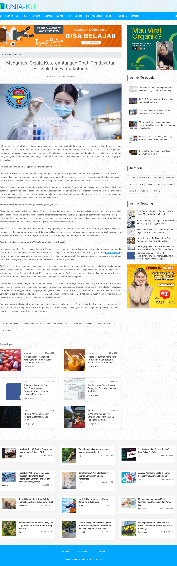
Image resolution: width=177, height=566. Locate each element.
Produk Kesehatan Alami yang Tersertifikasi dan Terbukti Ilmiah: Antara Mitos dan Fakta (102, 360)
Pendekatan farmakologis (57, 324)
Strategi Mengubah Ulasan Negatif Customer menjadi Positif (36, 417)
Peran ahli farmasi (105, 324)
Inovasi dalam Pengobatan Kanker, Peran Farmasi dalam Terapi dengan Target (38, 360)
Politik (69, 16)
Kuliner (59, 16)
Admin (73, 77)
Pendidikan (121, 16)
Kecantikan (48, 16)
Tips (86, 16)
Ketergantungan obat (11, 324)
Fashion (9, 16)
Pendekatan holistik (33, 324)
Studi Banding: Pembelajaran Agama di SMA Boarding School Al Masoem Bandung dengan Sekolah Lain (95, 525)
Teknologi (134, 16)
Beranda (65, 551)
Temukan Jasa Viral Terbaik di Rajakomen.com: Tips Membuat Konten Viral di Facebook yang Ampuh (155, 256)
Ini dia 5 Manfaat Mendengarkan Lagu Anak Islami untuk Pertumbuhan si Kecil (151, 139)
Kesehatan (97, 16)
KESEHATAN (19, 55)
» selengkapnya (29, 366)
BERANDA (6, 55)
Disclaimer (100, 551)
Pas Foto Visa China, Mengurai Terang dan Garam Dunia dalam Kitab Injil (102, 388)
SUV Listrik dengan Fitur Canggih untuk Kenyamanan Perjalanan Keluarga (101, 417)
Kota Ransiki (7, 330)
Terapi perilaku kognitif (83, 324)
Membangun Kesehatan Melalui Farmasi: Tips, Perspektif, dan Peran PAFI (154, 502)
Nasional (109, 16)
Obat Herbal (21, 16)
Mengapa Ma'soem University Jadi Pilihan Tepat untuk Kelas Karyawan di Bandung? (155, 525)
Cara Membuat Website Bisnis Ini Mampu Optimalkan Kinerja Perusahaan (93, 476)
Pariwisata (35, 16)
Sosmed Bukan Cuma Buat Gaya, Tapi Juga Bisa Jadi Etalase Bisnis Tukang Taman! (36, 525)
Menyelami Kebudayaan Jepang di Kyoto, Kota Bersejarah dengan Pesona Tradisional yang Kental (152, 125)
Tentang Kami (82, 551)
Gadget (78, 16)
